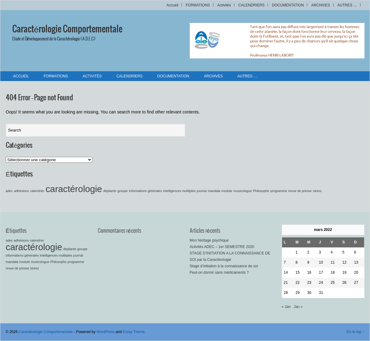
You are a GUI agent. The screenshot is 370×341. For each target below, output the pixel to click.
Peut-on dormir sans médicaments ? (219, 272)
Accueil (172, 5)
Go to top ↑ (355, 332)
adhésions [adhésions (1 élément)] (21, 191)
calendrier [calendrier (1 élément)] (37, 191)
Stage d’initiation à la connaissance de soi (224, 266)
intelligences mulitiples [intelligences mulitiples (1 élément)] (179, 191)
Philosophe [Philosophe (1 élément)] (261, 191)
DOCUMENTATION (288, 5)
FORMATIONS (198, 5)
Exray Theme (134, 332)
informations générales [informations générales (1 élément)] (145, 191)
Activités (224, 5)
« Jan (286, 307)
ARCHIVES (320, 5)
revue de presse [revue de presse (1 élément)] (299, 191)
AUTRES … (347, 5)
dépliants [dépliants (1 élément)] (109, 191)
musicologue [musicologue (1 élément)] (243, 191)
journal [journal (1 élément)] (202, 191)
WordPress (106, 332)
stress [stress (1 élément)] (317, 191)
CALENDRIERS (251, 5)
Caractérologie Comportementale (67, 29)
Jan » (298, 307)
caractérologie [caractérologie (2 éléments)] (74, 189)
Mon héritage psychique (209, 240)
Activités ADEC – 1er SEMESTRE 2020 (222, 247)
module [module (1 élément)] (227, 191)
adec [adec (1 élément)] (9, 191)
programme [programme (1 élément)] (278, 191)
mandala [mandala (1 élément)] (214, 191)
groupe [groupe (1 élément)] (122, 191)
